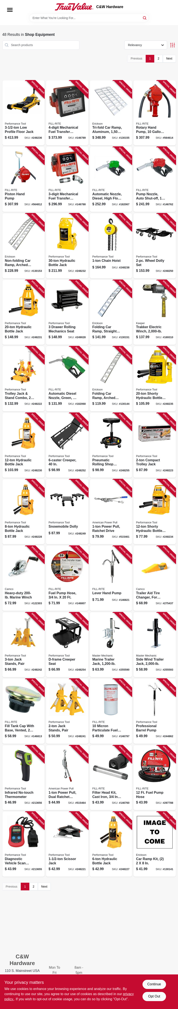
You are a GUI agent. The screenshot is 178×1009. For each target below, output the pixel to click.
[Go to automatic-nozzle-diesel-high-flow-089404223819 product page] (111, 179)
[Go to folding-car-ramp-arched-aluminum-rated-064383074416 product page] (111, 378)
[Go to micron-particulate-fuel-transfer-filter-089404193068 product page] (111, 711)
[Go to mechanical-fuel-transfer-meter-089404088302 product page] (67, 179)
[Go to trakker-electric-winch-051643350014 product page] (155, 312)
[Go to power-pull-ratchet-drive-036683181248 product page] (111, 511)
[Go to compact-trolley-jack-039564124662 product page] (155, 445)
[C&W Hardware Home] (74, 7)
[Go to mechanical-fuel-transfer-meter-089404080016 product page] (67, 113)
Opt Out (154, 996)
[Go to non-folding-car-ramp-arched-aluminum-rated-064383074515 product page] (23, 245)
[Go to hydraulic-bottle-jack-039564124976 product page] (23, 445)
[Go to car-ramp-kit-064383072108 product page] (155, 844)
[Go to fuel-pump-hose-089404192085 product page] (67, 578)
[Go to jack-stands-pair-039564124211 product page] (67, 711)
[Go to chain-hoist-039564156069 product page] (111, 245)
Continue (154, 984)
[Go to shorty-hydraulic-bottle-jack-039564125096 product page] (155, 511)
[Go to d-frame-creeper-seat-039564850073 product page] (67, 644)
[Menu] (10, 10)
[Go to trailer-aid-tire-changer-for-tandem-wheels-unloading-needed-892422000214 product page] (155, 578)
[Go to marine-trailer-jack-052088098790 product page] (111, 644)
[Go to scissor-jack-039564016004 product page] (67, 844)
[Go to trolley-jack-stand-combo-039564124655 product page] (23, 378)
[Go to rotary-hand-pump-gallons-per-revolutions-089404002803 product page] (155, 113)
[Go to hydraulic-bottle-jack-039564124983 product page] (23, 312)
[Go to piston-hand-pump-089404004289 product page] (23, 179)
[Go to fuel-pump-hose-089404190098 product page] (155, 777)
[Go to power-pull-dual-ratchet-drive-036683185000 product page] (67, 777)
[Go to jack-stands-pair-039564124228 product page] (23, 644)
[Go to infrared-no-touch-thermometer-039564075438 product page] (23, 777)
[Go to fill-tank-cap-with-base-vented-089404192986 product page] (23, 711)
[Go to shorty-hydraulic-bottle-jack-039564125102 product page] (155, 378)
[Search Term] (89, 18)
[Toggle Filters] (172, 45)
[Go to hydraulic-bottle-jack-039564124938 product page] (23, 511)
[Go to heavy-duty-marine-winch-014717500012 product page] (23, 578)
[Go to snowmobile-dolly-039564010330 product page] (67, 511)
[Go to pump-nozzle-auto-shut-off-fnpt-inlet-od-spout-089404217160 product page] (155, 179)
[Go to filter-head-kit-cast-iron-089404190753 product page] (111, 777)
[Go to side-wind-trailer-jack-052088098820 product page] (155, 644)
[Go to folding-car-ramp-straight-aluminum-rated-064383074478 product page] (111, 312)
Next (169, 58)
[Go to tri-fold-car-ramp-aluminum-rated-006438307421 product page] (111, 113)
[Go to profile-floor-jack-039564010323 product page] (23, 113)
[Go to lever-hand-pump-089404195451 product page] (111, 578)
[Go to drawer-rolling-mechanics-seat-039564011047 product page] (67, 312)
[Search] (145, 17)
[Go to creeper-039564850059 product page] (67, 445)
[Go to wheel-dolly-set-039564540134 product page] (155, 245)
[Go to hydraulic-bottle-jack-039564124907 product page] (111, 844)
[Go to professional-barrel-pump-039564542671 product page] (155, 711)
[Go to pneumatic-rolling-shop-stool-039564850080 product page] (111, 445)
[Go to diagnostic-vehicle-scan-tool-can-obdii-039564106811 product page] (23, 844)
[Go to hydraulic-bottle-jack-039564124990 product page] (67, 245)
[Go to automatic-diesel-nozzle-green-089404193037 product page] (67, 378)
